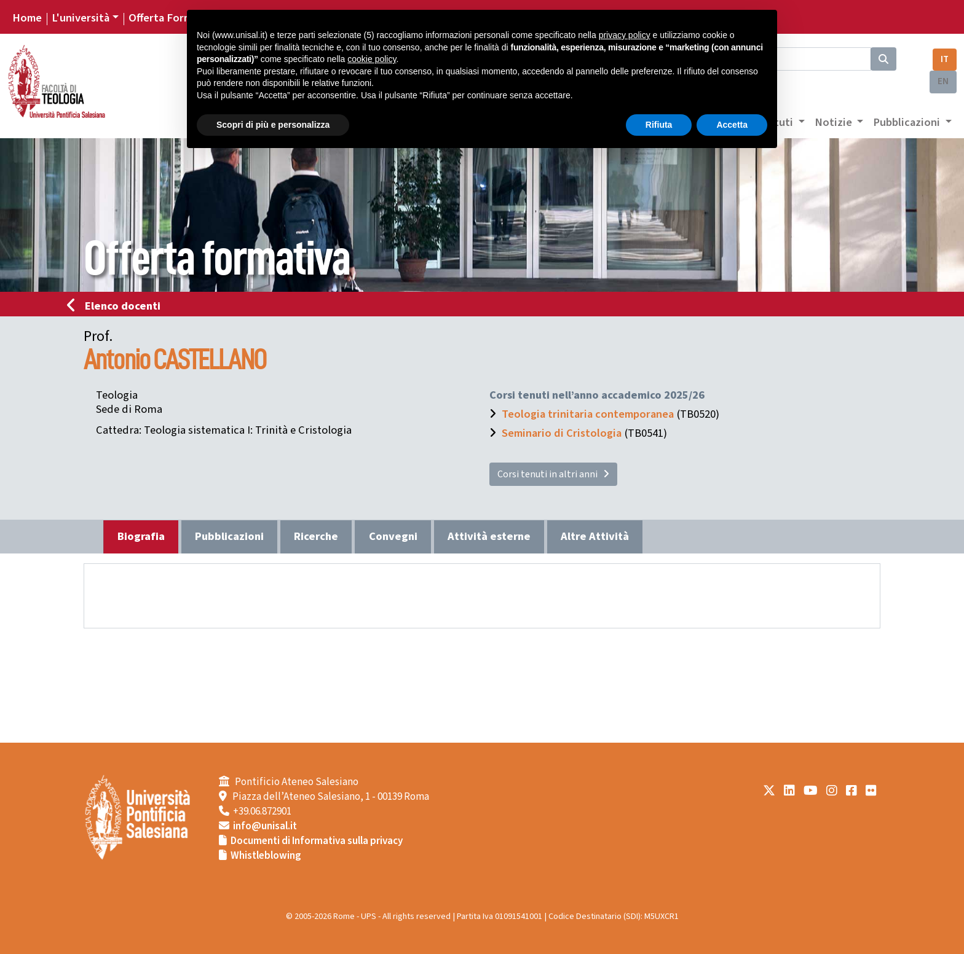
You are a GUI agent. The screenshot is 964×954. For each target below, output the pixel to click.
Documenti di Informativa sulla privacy (317, 841)
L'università (80, 18)
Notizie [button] (835, 122)
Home (27, 18)
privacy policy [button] (624, 35)
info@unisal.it (265, 826)
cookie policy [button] (371, 59)
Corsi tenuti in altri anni (553, 474)
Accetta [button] (732, 125)
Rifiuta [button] (659, 125)
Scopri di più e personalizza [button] (273, 125)
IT (945, 59)
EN (943, 81)
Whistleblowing (266, 855)
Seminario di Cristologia (562, 433)
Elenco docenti (117, 306)
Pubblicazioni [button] (907, 122)
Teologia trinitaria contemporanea (588, 414)
